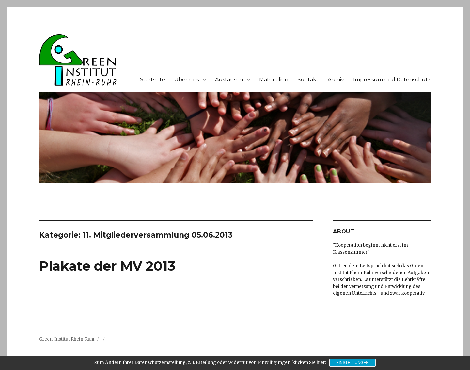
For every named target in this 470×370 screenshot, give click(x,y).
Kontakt (308, 80)
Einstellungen (352, 363)
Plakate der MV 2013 (107, 266)
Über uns (186, 80)
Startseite (152, 80)
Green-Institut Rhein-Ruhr (67, 339)
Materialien (273, 80)
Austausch (229, 80)
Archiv (336, 80)
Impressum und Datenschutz (392, 80)
